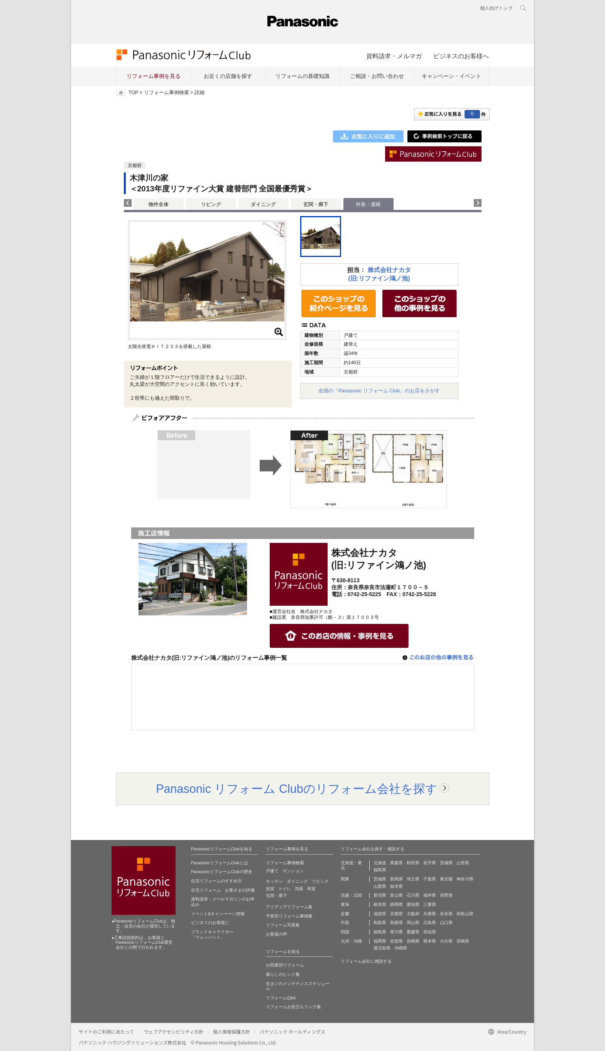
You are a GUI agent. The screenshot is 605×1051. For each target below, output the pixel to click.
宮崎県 (462, 941)
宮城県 (446, 862)
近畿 (345, 913)
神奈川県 (464, 879)
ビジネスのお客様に (210, 922)
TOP (133, 92)
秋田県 (413, 862)
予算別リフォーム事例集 (289, 916)
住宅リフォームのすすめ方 (216, 881)
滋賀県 (379, 913)
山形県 (462, 862)
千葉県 (429, 879)
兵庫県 (429, 913)
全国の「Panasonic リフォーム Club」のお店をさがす (379, 391)
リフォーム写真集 (283, 925)
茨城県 (379, 879)
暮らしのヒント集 (283, 974)
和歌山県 (464, 913)
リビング (211, 204)
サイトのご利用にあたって (106, 1031)
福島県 (379, 869)
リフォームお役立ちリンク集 (293, 1006)
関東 (345, 879)
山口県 (446, 922)
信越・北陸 (351, 895)
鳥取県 (379, 922)
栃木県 (396, 886)
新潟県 (379, 895)
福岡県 (379, 941)
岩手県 (429, 862)
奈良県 (446, 913)
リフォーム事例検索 (166, 92)
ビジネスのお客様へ (461, 55)
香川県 (396, 931)
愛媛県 (413, 931)
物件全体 (159, 204)
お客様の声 (276, 934)
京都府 (396, 913)
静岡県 (396, 904)
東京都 (446, 879)
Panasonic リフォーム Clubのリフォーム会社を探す (297, 788)
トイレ (284, 888)
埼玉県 (413, 879)
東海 (345, 904)
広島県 (429, 922)
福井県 (429, 895)
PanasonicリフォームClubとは (219, 862)
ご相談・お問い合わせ (377, 76)
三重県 (429, 904)
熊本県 (429, 941)
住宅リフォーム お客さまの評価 (223, 890)
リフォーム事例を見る (154, 76)
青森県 (396, 862)
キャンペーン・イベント (451, 76)
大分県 (446, 941)
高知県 (429, 931)
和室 (311, 888)
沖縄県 (400, 948)
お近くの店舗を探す (228, 76)
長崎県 (413, 941)
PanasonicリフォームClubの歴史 (221, 871)
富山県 (396, 895)
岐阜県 (379, 904)
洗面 (299, 888)
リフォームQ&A (281, 997)
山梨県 (379, 886)
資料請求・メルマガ (394, 55)
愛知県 (413, 904)
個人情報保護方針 (231, 1031)
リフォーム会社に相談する (366, 961)
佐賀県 (396, 941)
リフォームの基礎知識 (302, 76)
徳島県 (379, 931)
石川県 (413, 895)
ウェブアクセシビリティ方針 (173, 1031)
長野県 (446, 895)
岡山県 (413, 922)
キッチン (274, 881)
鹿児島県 (381, 948)
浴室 (270, 888)
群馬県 (396, 879)
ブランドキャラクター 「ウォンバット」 (212, 934)
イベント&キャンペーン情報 (218, 913)
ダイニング (263, 204)
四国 (345, 931)
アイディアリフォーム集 (289, 906)
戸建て (272, 871)
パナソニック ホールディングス (292, 1031)
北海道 (379, 862)
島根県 (396, 922)
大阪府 (413, 913)
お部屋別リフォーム (285, 965)
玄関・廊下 (315, 204)
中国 (345, 922)
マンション (293, 871)
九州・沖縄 (351, 941)
